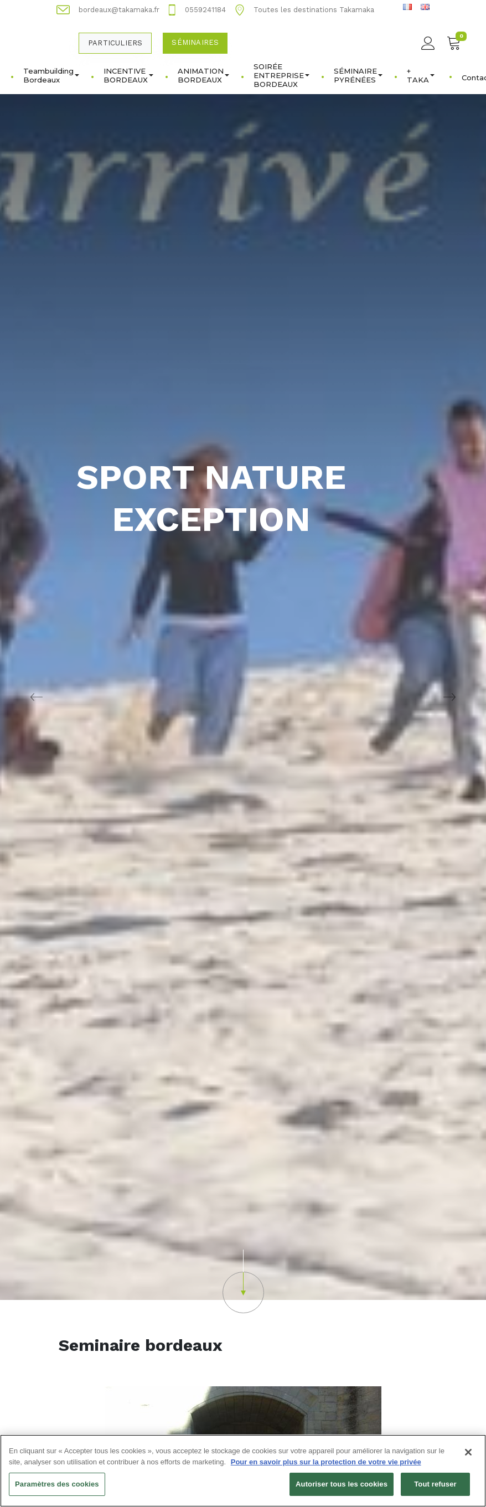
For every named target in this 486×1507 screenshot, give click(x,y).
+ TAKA (421, 75)
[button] (243, 1281)
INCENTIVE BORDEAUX (128, 75)
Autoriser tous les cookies (341, 1490)
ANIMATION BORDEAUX (203, 75)
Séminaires (195, 42)
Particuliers (115, 43)
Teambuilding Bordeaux (51, 75)
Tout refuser (435, 1490)
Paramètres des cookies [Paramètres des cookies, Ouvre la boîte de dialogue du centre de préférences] (57, 1490)
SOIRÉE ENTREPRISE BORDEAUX (281, 75)
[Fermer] (468, 1458)
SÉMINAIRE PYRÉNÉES (358, 75)
